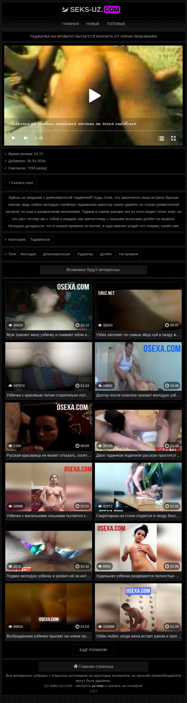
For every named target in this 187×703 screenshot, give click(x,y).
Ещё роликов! (93, 650)
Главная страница (93, 666)
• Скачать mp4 (21, 183)
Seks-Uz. (95, 9)
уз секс (98, 686)
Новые (93, 24)
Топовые (116, 24)
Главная (70, 24)
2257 (93, 691)
